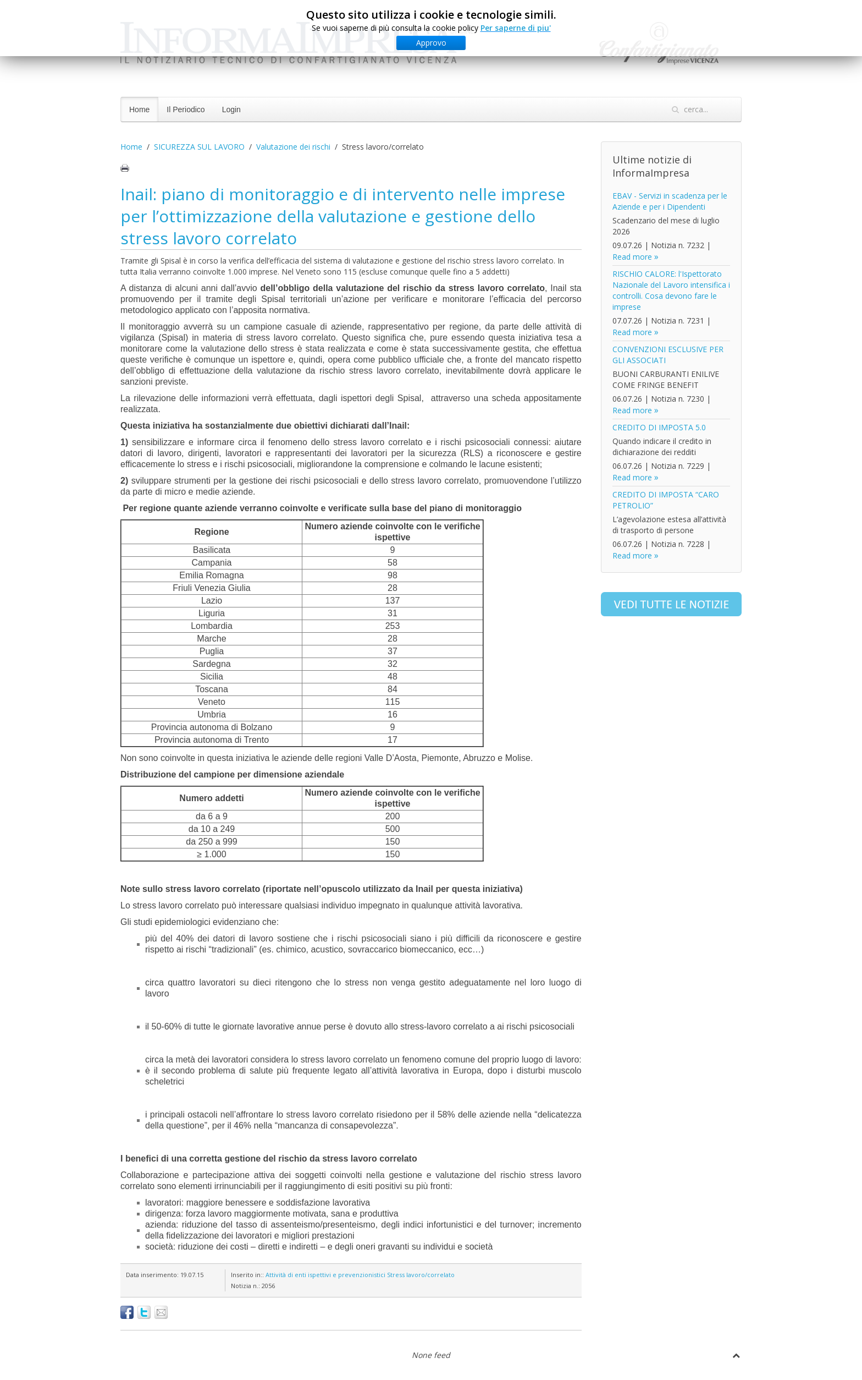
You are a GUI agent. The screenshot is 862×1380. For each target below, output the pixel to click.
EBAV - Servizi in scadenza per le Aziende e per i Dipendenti (669, 201)
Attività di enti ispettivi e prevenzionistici (325, 1275)
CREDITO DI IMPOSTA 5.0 (659, 427)
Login (231, 109)
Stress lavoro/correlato (421, 1275)
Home (139, 109)
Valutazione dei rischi (293, 146)
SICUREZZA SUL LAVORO (199, 146)
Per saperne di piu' (515, 28)
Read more (632, 256)
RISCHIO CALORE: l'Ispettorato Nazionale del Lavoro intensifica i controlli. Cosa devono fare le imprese (671, 290)
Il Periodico (186, 109)
